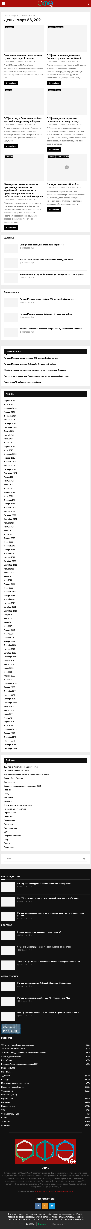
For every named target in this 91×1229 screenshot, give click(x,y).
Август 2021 (9, 615)
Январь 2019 (9, 733)
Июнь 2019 (8, 714)
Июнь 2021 (8, 622)
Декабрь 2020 (10, 645)
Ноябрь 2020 (9, 649)
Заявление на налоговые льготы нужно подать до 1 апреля (23, 57)
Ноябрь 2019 (9, 695)
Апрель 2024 (9, 492)
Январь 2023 (9, 550)
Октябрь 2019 (10, 699)
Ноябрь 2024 (9, 466)
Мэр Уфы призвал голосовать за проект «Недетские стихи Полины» (51, 329)
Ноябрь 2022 (9, 557)
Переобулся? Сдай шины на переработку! (22, 382)
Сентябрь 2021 (10, 611)
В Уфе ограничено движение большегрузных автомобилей (64, 57)
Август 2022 (9, 569)
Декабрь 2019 (10, 691)
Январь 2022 (9, 596)
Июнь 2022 (8, 576)
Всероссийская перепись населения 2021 (22, 786)
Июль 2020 (9, 664)
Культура (9, 90)
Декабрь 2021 (10, 599)
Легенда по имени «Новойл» (63, 184)
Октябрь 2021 (10, 607)
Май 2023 (8, 534)
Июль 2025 (9, 435)
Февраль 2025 (10, 454)
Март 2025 (8, 450)
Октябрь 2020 (10, 653)
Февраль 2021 (10, 638)
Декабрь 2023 (10, 508)
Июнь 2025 (8, 439)
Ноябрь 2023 (9, 511)
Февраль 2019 (10, 729)
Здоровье (8, 797)
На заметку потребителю (15, 809)
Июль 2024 (9, 481)
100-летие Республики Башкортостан (21, 767)
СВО (6, 832)
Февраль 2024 (10, 500)
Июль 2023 (9, 527)
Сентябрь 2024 (10, 473)
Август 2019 (9, 706)
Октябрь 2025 (10, 423)
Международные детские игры (18, 805)
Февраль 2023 (10, 546)
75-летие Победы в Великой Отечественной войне (26, 774)
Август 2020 (9, 660)
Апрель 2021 (9, 630)
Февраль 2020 (10, 683)
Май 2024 (8, 489)
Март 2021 (16, 16)
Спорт (6, 839)
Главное (51, 27)
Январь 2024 (9, 504)
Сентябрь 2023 (10, 519)
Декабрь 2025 (10, 416)
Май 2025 (8, 443)
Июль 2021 (9, 618)
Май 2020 (8, 672)
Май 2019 (8, 718)
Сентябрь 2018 (10, 748)
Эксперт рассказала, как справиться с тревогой (42, 245)
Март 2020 (8, 680)
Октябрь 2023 (10, 515)
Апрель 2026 (9, 400)
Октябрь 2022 (10, 561)
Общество (59, 27)
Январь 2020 (9, 687)
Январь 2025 (9, 458)
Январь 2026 (9, 412)
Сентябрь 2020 (10, 657)
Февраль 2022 (10, 592)
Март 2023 (8, 542)
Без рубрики (9, 782)
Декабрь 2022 (10, 553)
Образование (10, 813)
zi (16, 61)
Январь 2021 (9, 641)
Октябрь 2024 (10, 469)
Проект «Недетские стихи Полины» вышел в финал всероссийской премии (38, 376)
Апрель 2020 (9, 676)
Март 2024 (8, 496)
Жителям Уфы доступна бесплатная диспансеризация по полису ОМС (52, 274)
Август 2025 (9, 431)
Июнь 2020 (8, 668)
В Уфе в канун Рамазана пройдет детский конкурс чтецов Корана (23, 120)
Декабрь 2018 (10, 737)
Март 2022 (8, 588)
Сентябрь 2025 (10, 427)
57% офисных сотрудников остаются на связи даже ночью (47, 260)
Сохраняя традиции (62, 156)
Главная (7, 16)
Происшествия (10, 828)
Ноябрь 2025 (9, 420)
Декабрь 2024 (10, 462)
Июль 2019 (9, 710)
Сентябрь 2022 (10, 565)
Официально (9, 820)
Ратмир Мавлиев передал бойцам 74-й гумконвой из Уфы (46, 314)
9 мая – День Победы (13, 778)
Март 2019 (8, 725)
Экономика (9, 27)
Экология (8, 843)
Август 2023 (9, 523)
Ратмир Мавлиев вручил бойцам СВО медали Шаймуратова (47, 299)
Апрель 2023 (9, 538)
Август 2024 (9, 477)
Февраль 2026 (10, 408)
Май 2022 (8, 580)
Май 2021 (8, 626)
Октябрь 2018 (10, 745)
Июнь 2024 (8, 485)
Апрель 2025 (9, 446)
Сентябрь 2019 (10, 703)
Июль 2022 (9, 573)
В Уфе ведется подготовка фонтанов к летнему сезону (63, 120)
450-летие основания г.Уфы (16, 771)
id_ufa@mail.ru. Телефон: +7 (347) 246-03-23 (54, 1191)
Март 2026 (8, 404)
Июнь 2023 (8, 531)
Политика (8, 824)
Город (58, 90)
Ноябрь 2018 (9, 741)
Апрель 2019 (9, 722)
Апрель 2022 (9, 584)
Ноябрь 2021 (9, 603)
